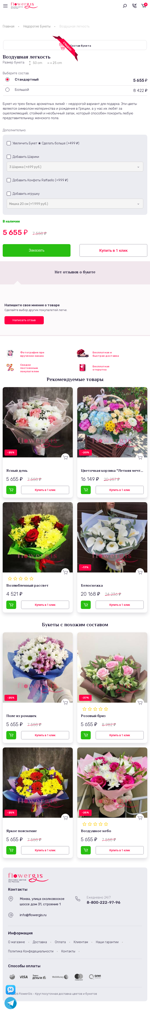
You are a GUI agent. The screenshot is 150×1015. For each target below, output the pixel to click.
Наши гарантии (107, 943)
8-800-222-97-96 (103, 903)
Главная (8, 26)
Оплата (60, 943)
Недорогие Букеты (37, 26)
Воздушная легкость (74, 26)
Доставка (40, 943)
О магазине (16, 943)
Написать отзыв (24, 321)
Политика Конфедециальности (30, 953)
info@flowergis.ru (33, 916)
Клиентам (81, 943)
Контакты (68, 953)
